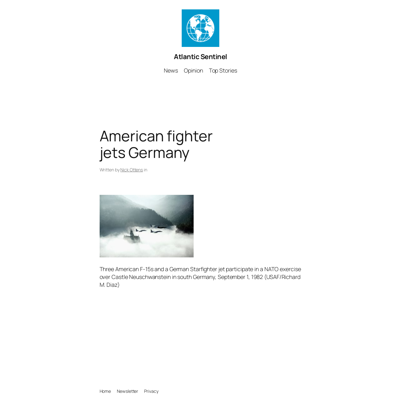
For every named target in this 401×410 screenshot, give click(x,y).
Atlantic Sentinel (200, 56)
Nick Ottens (131, 170)
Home (105, 391)
